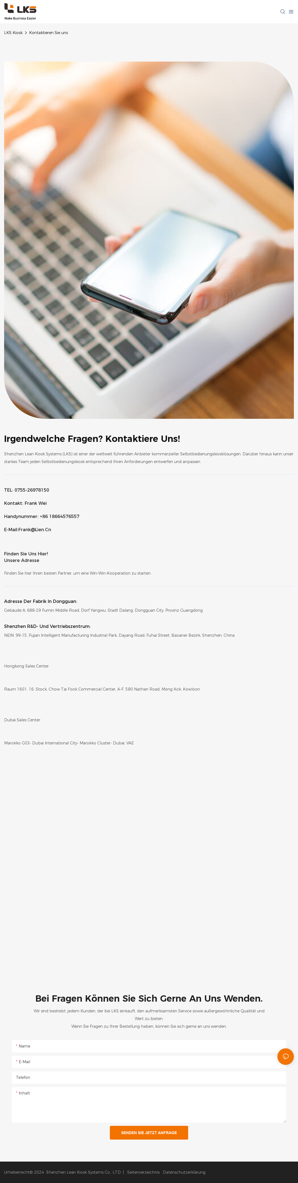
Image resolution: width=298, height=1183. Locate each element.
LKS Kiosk (13, 32)
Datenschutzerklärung (184, 1172)
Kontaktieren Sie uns (48, 32)
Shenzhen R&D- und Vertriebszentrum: (47, 626)
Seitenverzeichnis (143, 1172)
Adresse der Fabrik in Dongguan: (40, 601)
